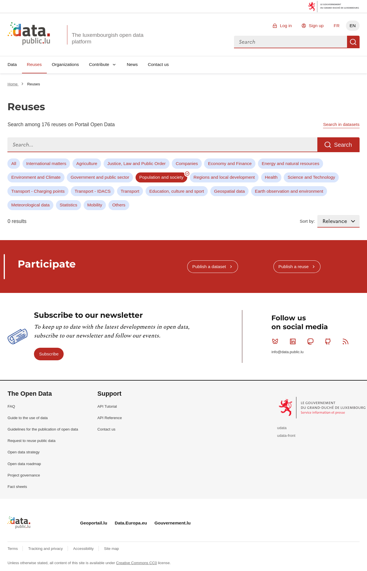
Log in (286, 25)
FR (337, 25)
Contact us (158, 64)
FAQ (11, 406)
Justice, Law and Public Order (136, 163)
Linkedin (294, 341)
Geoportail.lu (93, 522)
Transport (130, 191)
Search (353, 42)
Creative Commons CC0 (136, 563)
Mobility (94, 204)
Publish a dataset (209, 266)
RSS (347, 341)
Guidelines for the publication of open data (42, 429)
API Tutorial (107, 406)
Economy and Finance (230, 163)
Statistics (68, 204)
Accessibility (83, 548)
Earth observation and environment (289, 191)
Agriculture (86, 163)
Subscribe (49, 353)
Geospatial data (229, 191)
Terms (13, 548)
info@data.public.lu (287, 352)
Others (118, 204)
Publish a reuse (293, 266)
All (13, 163)
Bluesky (276, 341)
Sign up (316, 25)
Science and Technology (311, 177)
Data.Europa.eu (131, 522)
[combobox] (290, 42)
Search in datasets (341, 124)
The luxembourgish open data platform (107, 38)
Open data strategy (23, 452)
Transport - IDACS (93, 191)
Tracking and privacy (46, 548)
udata (282, 428)
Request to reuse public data (31, 441)
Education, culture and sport (176, 191)
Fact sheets (17, 486)
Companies (187, 163)
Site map (111, 548)
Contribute (99, 64)
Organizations (65, 64)
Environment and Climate (36, 177)
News (132, 64)
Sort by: (307, 221)
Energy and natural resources (290, 163)
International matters (46, 163)
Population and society (161, 177)
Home (13, 84)
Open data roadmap (24, 464)
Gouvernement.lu (172, 522)
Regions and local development (224, 177)
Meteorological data (30, 204)
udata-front (286, 435)
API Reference (109, 418)
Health (271, 177)
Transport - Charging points (38, 191)
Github (329, 341)
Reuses (34, 64)
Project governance (23, 475)
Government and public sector (100, 177)
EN (353, 25)
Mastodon (311, 341)
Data (12, 64)
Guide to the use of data (27, 418)
